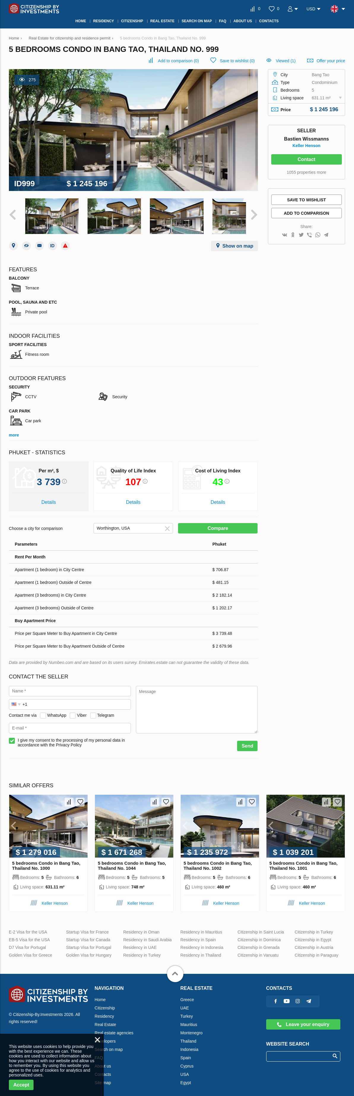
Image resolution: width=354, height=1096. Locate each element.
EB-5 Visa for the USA (29, 935)
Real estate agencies (114, 1028)
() (178, 60)
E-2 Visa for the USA (28, 927)
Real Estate (105, 1020)
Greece (187, 995)
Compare (218, 524)
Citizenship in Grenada (258, 943)
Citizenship (105, 1003)
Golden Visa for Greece (30, 951)
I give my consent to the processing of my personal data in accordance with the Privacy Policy (71, 738)
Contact (306, 159)
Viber (81, 711)
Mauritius (188, 1020)
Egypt (185, 1078)
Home (100, 995)
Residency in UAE (140, 943)
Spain (185, 1053)
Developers (105, 1037)
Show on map (238, 241)
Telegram (105, 711)
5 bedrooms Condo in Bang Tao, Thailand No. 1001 (303, 861)
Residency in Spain (198, 935)
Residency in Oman (141, 927)
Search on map (109, 1045)
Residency (104, 1012)
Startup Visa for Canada (88, 935)
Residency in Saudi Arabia (147, 935)
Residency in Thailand (200, 951)
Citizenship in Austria (314, 943)
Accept (21, 1084)
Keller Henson (306, 145)
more (14, 430)
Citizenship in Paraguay (316, 951)
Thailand (188, 1037)
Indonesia (189, 1045)
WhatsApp (56, 711)
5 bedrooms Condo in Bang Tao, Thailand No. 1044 (132, 861)
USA (184, 1070)
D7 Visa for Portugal (27, 943)
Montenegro (191, 1028)
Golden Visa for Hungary (88, 951)
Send (247, 741)
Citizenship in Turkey (314, 927)
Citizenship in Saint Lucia (260, 927)
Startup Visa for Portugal (88, 943)
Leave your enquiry (303, 1020)
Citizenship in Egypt (313, 935)
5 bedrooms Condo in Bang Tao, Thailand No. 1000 (46, 861)
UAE (184, 1003)
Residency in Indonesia (201, 943)
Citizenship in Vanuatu (257, 951)
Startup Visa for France (87, 927)
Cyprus (186, 1062)
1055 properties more (306, 172)
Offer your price (331, 60)
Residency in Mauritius (201, 927)
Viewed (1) (286, 60)
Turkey (186, 1012)
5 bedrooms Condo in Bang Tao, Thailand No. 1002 (218, 861)
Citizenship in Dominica (259, 935)
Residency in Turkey (142, 951)
